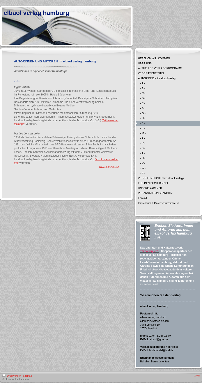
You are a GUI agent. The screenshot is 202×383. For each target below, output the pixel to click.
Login (197, 375)
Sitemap (27, 375)
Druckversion (12, 375)
